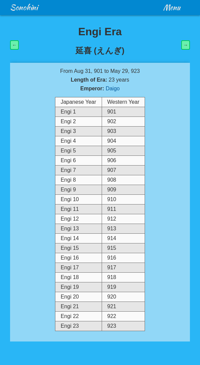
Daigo (113, 88)
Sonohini (24, 7)
